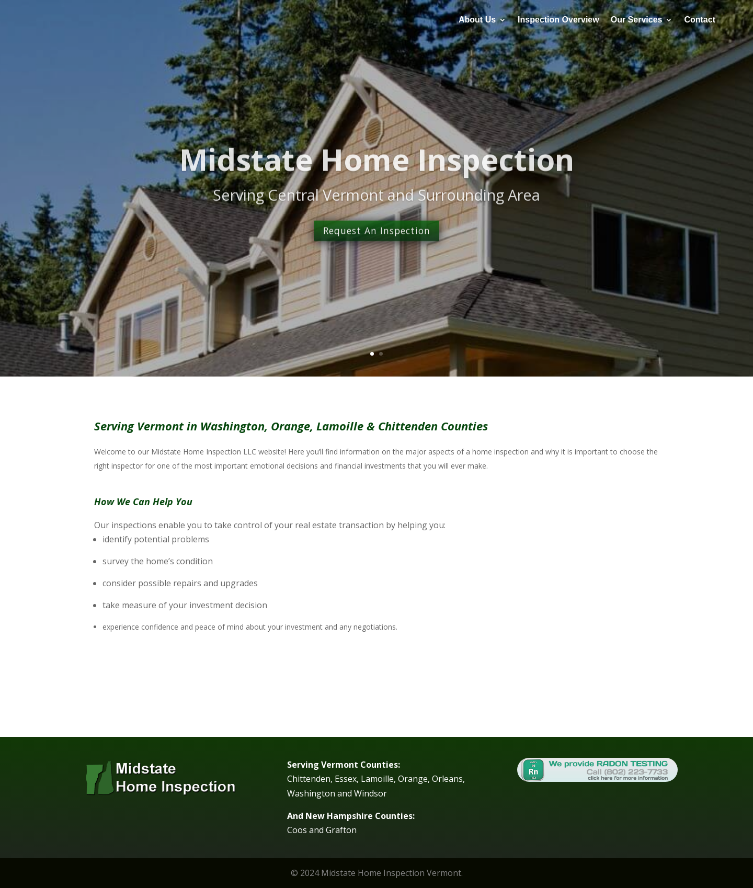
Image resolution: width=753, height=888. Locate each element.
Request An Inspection (376, 253)
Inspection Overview (558, 19)
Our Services (637, 19)
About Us (477, 19)
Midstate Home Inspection (376, 180)
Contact (699, 19)
